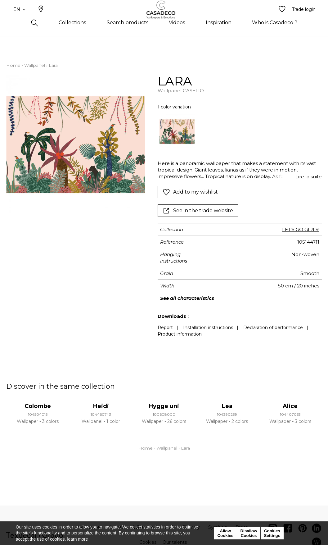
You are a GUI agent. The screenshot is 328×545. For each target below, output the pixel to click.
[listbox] (236, 131)
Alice (290, 406)
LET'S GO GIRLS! (300, 229)
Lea (227, 406)
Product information (180, 334)
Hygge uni (164, 406)
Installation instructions (208, 327)
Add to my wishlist (190, 192)
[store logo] (164, 19)
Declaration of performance (273, 327)
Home (13, 65)
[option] (177, 131)
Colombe (38, 406)
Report (165, 327)
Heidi (101, 406)
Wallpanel (34, 65)
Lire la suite (308, 177)
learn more (77, 539)
